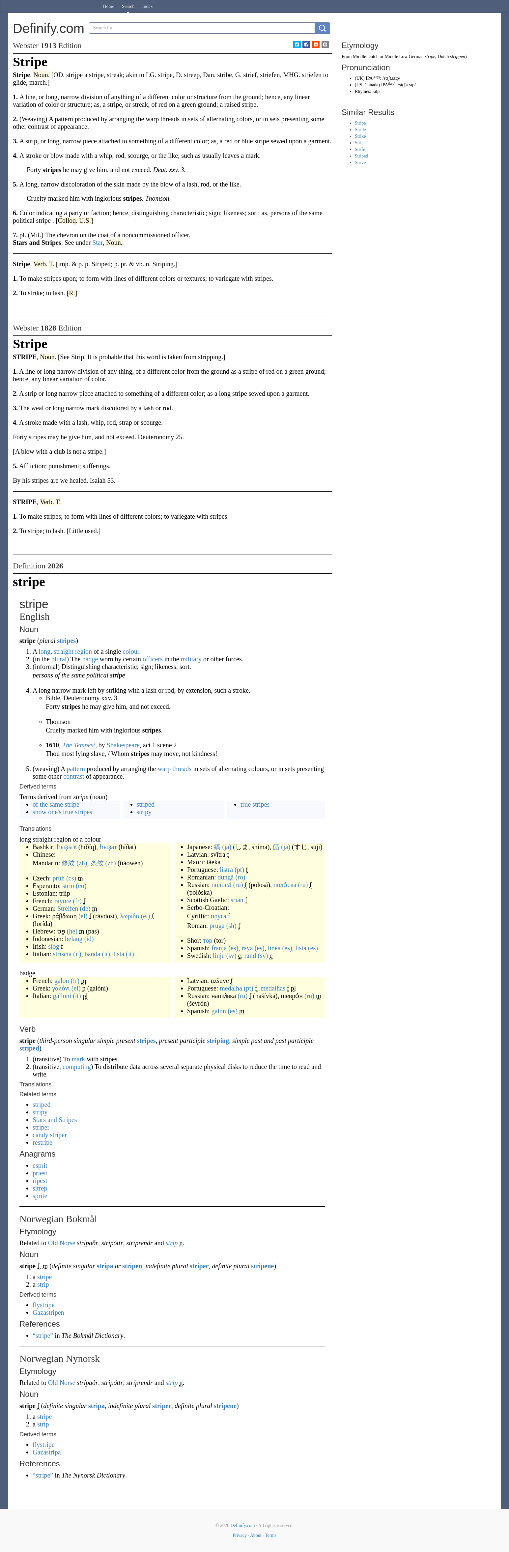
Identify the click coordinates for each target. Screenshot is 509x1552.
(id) (89, 938)
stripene (262, 1266)
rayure (62, 901)
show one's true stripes (62, 812)
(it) (77, 954)
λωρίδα (129, 916)
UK (359, 78)
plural (59, 659)
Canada (372, 84)
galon (61, 980)
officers (153, 659)
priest (40, 1173)
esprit (40, 1165)
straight (63, 651)
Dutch (443, 56)
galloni (62, 995)
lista (118, 954)
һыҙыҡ (67, 846)
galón (219, 1011)
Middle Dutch (366, 56)
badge (90, 659)
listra (226, 869)
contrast (73, 776)
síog (53, 946)
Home (108, 6)
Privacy (240, 1535)
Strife (360, 149)
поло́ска (285, 884)
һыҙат (108, 846)
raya (247, 948)
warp (164, 768)
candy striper (50, 1134)
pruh (59, 878)
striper (41, 1127)
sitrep (40, 1188)
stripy (144, 812)
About (256, 1535)
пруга (218, 916)
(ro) (240, 877)
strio (68, 885)
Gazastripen (48, 1312)
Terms (270, 1535)
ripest (40, 1180)
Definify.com (243, 1525)
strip (172, 1243)
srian (237, 900)
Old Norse (61, 1243)
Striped (361, 156)
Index (147, 6)
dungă (226, 877)
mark (78, 1059)
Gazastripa (47, 1452)
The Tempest (78, 745)
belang (73, 938)
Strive (360, 162)
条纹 (97, 863)
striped (146, 804)
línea (274, 948)
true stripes (254, 804)
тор (207, 940)
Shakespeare (123, 745)
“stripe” (43, 1335)
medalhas (273, 988)
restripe (42, 1142)
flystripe (44, 1304)
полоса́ (222, 884)
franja (219, 948)
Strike (360, 136)
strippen (457, 56)
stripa (105, 1266)
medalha (231, 988)
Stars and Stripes (55, 1119)
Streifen (67, 908)
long (44, 651)
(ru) (238, 884)
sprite (40, 1195)
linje (219, 955)
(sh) (231, 925)
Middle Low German (404, 56)
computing (77, 1066)
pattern (76, 768)
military (191, 659)
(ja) (226, 846)
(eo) (81, 885)
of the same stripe (56, 804)
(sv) (231, 955)
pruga (217, 925)
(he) (72, 931)
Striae (360, 142)
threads (181, 768)
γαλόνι (61, 988)
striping (218, 1040)
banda (92, 954)
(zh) (81, 863)
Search (128, 6)
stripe (44, 1276)
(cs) (71, 878)
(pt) (239, 869)
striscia (62, 954)
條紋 (68, 863)
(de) (85, 908)
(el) (83, 916)
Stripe (360, 123)
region (83, 651)
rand (250, 955)
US (359, 84)
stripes (66, 640)
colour (131, 651)
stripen (132, 1266)
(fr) (77, 901)
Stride (360, 129)
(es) (233, 948)
